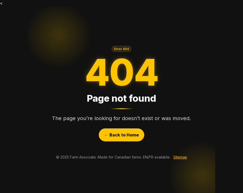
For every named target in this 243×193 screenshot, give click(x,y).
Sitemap (180, 157)
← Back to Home (121, 134)
